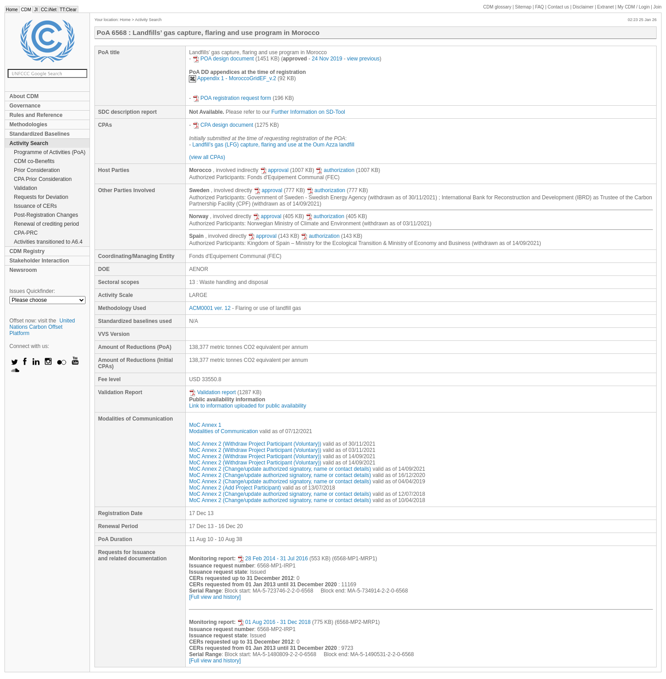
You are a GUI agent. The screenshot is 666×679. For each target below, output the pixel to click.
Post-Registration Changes (46, 215)
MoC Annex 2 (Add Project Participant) (235, 488)
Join (657, 6)
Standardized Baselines (39, 134)
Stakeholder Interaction (39, 261)
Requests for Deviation (41, 197)
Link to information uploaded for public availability (247, 406)
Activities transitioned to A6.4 (48, 242)
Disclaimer (583, 6)
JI (36, 9)
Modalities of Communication (223, 431)
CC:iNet (48, 9)
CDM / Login (634, 6)
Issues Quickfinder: (32, 291)
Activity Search (28, 143)
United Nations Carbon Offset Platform (42, 327)
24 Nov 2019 (327, 59)
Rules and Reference (36, 115)
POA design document (223, 59)
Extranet (605, 6)
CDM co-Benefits (34, 161)
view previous (363, 59)
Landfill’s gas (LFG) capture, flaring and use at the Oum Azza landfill (273, 145)
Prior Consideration (37, 170)
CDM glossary (497, 6)
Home (12, 9)
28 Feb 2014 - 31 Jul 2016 (272, 558)
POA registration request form (231, 98)
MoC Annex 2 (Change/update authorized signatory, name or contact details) (280, 469)
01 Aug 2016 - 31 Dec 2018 (274, 622)
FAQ (539, 6)
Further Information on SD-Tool (308, 112)
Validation (25, 188)
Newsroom (23, 270)
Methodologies (28, 124)
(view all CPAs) (207, 157)
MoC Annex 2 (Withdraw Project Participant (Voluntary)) (255, 444)
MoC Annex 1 (205, 425)
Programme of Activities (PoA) (49, 152)
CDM (26, 9)
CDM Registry (27, 251)
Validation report (212, 392)
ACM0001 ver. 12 (210, 308)
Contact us (558, 6)
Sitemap (523, 6)
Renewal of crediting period (46, 224)
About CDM (23, 96)
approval (274, 170)
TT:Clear (68, 9)
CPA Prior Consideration (43, 179)
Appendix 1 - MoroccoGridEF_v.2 (232, 78)
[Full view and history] (214, 597)
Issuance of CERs (35, 206)
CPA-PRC (26, 233)
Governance (24, 106)
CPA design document (222, 125)
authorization (335, 170)
